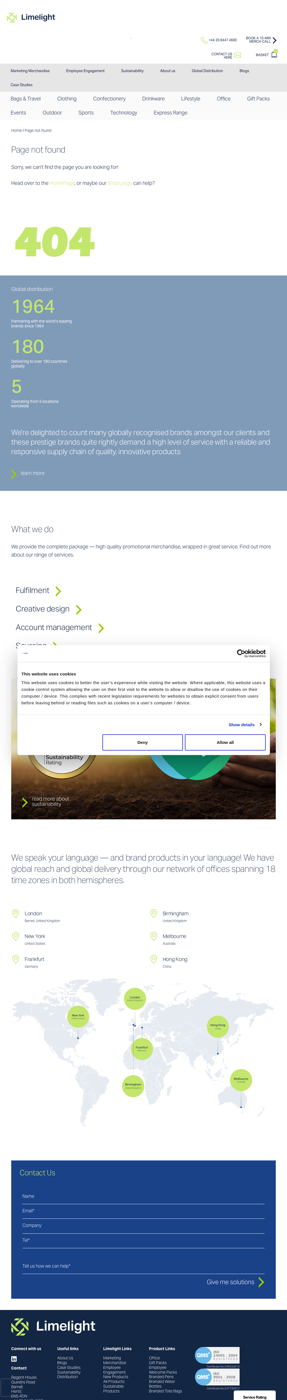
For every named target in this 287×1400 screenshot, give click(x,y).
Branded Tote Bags (165, 1391)
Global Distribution (207, 71)
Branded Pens (161, 1377)
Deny (142, 742)
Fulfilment (38, 591)
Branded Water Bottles (162, 1384)
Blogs (244, 71)
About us (167, 71)
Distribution (67, 1377)
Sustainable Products (113, 1389)
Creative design (49, 609)
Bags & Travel (26, 99)
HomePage (62, 183)
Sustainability (132, 71)
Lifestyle (190, 99)
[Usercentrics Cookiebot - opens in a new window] (241, 653)
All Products (114, 1382)
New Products (115, 1377)
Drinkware (153, 99)
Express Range (170, 113)
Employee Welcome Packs (163, 1370)
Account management (60, 628)
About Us (65, 1358)
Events (18, 113)
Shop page (119, 183)
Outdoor (52, 113)
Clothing (67, 99)
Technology (123, 113)
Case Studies (22, 85)
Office (224, 99)
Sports (86, 113)
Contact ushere (222, 56)
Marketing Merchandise (30, 71)
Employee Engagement (85, 71)
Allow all (225, 742)
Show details (242, 724)
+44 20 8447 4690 (219, 40)
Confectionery (109, 99)
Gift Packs (258, 99)
